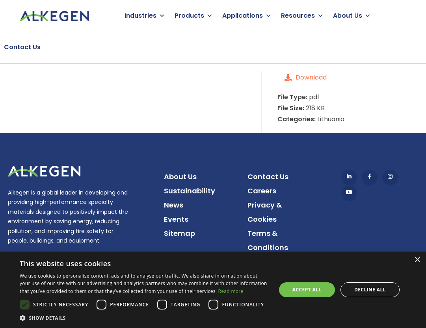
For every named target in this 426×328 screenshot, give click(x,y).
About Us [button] (347, 15)
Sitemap (179, 233)
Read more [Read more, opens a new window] (231, 291)
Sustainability (189, 191)
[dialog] (213, 290)
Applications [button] (242, 15)
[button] (144, 318)
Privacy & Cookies (264, 212)
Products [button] (189, 15)
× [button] (417, 260)
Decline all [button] (370, 289)
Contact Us (22, 47)
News (173, 205)
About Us (180, 177)
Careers (261, 191)
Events (176, 219)
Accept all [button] (307, 289)
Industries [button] (140, 15)
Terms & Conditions (267, 240)
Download (306, 77)
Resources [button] (298, 15)
